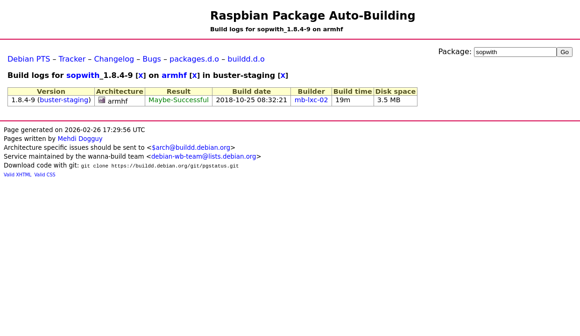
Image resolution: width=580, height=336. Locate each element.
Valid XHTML (17, 174)
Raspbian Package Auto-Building (313, 15)
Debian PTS (28, 59)
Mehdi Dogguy (79, 138)
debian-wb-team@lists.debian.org (203, 156)
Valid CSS (45, 174)
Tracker (72, 59)
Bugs (151, 59)
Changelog (114, 59)
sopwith (82, 75)
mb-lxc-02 (311, 100)
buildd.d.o (246, 59)
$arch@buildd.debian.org (191, 147)
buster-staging (64, 100)
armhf (174, 75)
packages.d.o (194, 59)
